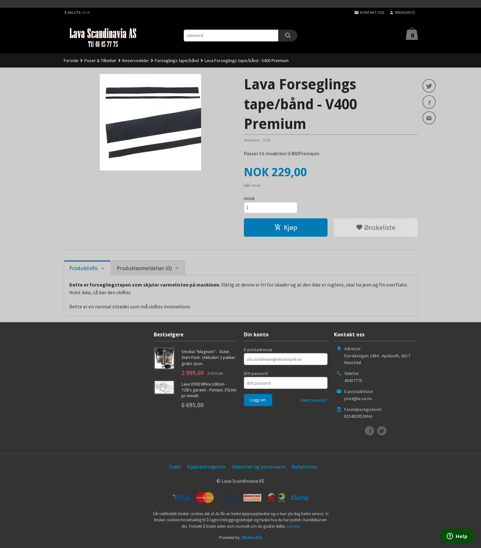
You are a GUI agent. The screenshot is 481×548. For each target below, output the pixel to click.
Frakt (175, 467)
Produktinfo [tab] (83, 269)
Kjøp (285, 228)
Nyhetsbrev (304, 467)
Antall (249, 198)
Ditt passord (256, 374)
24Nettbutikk (251, 538)
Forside (71, 60)
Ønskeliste (375, 228)
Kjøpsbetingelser (206, 467)
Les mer (293, 527)
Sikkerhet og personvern (259, 467)
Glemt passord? (314, 401)
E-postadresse (258, 350)
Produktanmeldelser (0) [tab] (144, 269)
